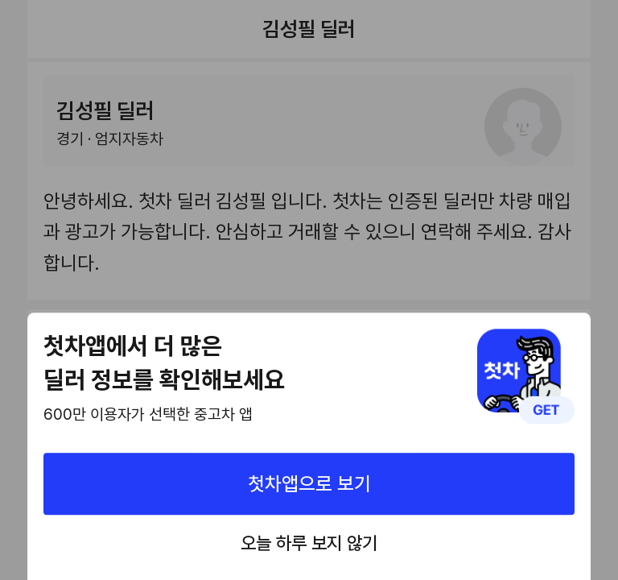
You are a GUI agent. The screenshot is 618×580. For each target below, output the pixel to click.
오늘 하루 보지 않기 (309, 543)
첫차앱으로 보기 (309, 483)
